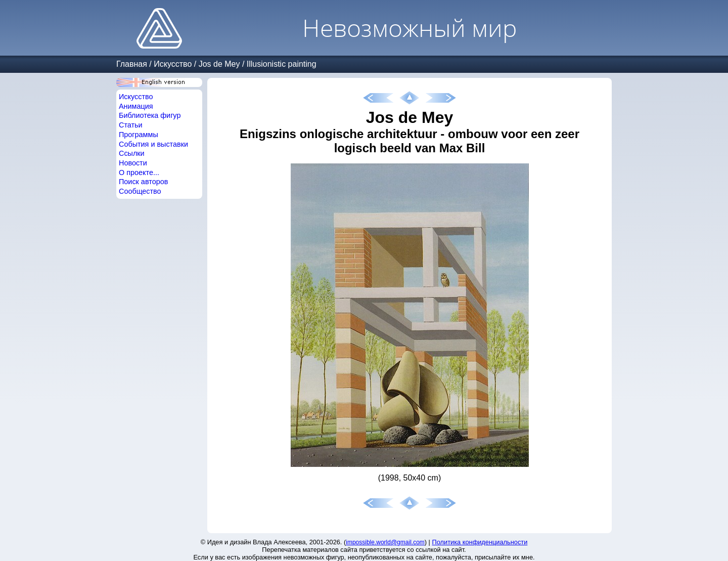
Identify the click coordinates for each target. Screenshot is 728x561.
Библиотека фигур (149, 115)
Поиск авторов (143, 182)
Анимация (136, 106)
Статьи (131, 125)
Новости (133, 163)
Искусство (173, 64)
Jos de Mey (219, 64)
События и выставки (153, 144)
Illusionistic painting (281, 64)
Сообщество (140, 191)
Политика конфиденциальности (480, 542)
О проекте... (139, 172)
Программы (138, 135)
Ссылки (132, 153)
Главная (131, 64)
